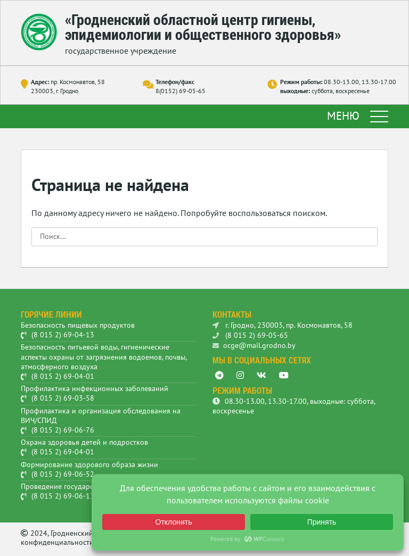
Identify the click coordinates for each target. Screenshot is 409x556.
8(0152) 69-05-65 (181, 91)
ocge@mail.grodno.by (254, 345)
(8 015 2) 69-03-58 (62, 398)
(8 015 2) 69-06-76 (62, 430)
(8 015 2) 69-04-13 (62, 334)
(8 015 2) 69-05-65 (250, 335)
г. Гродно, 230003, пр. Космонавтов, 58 (282, 325)
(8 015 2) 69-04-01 (62, 376)
